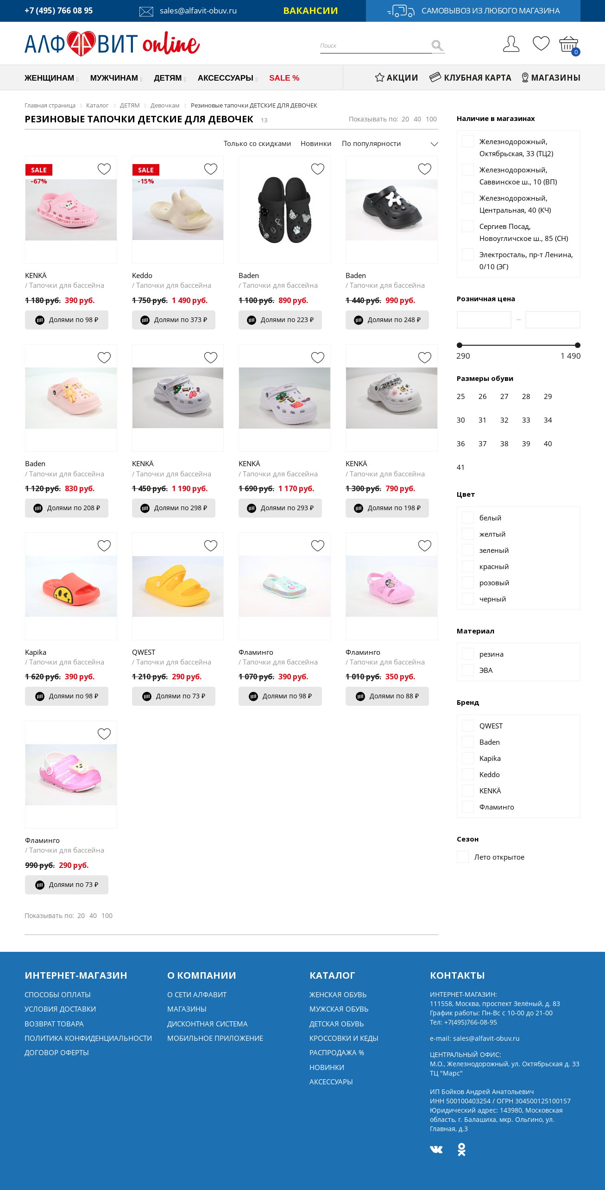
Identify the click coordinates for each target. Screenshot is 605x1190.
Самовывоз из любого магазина (473, 11)
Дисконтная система (207, 1023)
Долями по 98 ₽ (66, 319)
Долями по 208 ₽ (66, 507)
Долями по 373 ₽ (173, 319)
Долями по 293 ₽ (280, 507)
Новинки (316, 143)
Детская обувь (336, 1023)
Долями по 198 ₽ (387, 507)
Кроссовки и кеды (343, 1038)
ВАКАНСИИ (310, 10)
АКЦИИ (396, 77)
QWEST (143, 652)
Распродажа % (336, 1052)
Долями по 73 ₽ (173, 695)
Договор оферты (57, 1052)
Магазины (187, 1008)
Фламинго (256, 652)
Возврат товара (54, 1023)
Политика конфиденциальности (88, 1038)
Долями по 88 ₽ (387, 695)
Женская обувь (338, 994)
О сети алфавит (197, 994)
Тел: (463, 1022)
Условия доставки (60, 1008)
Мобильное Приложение (215, 1038)
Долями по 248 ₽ (387, 319)
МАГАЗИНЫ (551, 77)
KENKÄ (36, 275)
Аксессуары (331, 1081)
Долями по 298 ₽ (173, 507)
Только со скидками (257, 143)
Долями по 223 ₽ (280, 319)
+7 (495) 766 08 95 (59, 10)
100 (431, 118)
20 (405, 118)
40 (417, 118)
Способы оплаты (58, 994)
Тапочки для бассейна (66, 285)
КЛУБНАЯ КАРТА (470, 77)
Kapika (35, 652)
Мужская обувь (339, 1008)
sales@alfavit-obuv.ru (188, 10)
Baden (249, 275)
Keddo (142, 275)
